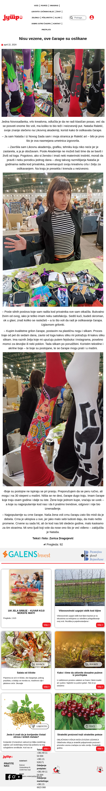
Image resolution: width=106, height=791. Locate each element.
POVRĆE (44, 6)
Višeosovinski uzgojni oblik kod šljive (80, 610)
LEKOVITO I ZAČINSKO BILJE (42, 12)
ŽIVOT (58, 12)
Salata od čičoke (26, 672)
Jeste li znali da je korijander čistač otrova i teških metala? (26, 735)
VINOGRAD (54, 6)
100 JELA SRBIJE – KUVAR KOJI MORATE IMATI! (26, 611)
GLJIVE (58, 18)
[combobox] (78, 17)
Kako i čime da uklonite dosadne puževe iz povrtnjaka (79, 673)
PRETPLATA (46, 30)
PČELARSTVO (47, 18)
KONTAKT (57, 24)
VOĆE (36, 6)
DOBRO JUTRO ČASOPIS (41, 24)
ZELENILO (36, 18)
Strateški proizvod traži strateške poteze (79, 734)
